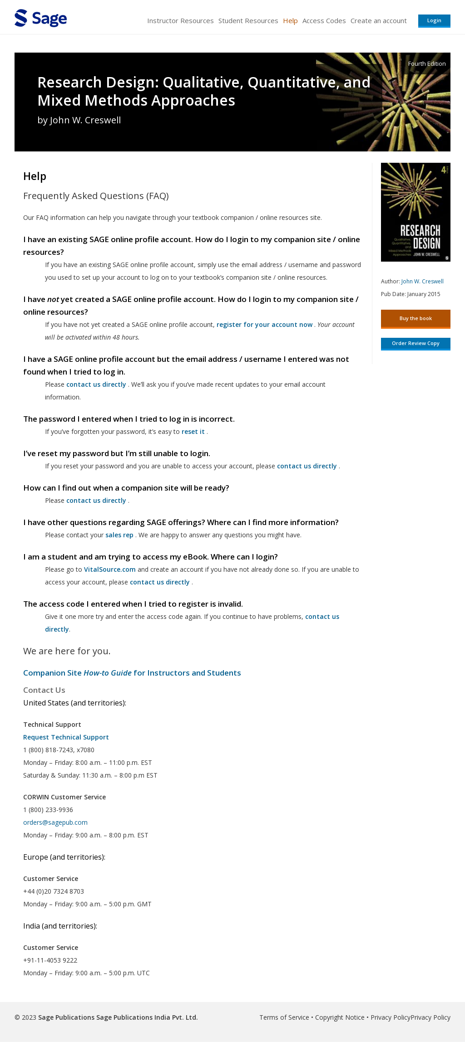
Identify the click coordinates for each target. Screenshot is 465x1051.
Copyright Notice (340, 1017)
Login (434, 20)
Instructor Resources (180, 20)
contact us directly (160, 582)
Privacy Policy (391, 1017)
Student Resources (248, 20)
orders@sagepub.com (55, 822)
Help (290, 20)
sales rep (119, 534)
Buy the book (416, 318)
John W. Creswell (422, 281)
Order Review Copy (416, 343)
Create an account (379, 20)
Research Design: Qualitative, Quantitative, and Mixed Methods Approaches (204, 91)
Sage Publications (66, 1017)
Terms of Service (284, 1017)
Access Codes (324, 20)
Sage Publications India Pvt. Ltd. (146, 1017)
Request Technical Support (66, 737)
